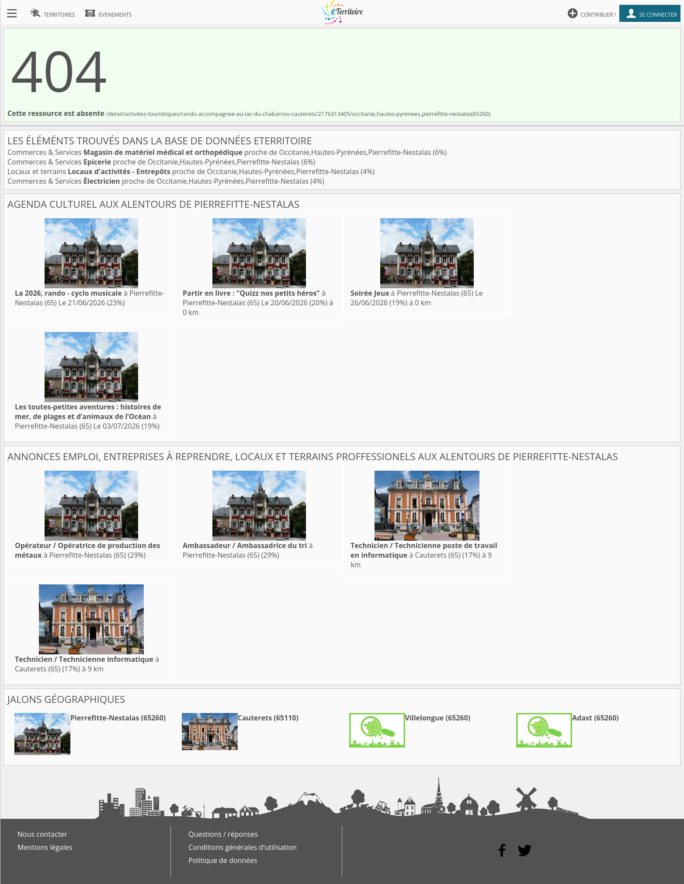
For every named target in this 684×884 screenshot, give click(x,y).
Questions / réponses (223, 834)
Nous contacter (42, 834)
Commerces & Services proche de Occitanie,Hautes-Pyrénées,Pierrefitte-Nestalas (220, 152)
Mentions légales (44, 847)
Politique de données (222, 860)
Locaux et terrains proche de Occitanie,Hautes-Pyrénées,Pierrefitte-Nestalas (184, 171)
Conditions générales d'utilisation (242, 847)
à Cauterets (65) (424, 550)
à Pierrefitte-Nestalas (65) (254, 297)
